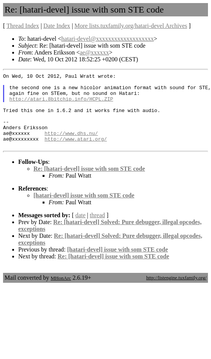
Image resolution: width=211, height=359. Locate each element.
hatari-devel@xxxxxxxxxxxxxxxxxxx (107, 38)
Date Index (56, 25)
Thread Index (22, 25)
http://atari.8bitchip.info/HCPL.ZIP (61, 104)
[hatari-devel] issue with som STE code (83, 210)
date (80, 230)
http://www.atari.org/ (75, 152)
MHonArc (61, 293)
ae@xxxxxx (94, 52)
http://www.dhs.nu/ (71, 145)
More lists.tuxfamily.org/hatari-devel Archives (131, 25)
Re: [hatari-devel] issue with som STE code (89, 183)
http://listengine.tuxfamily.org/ (176, 292)
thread (97, 230)
